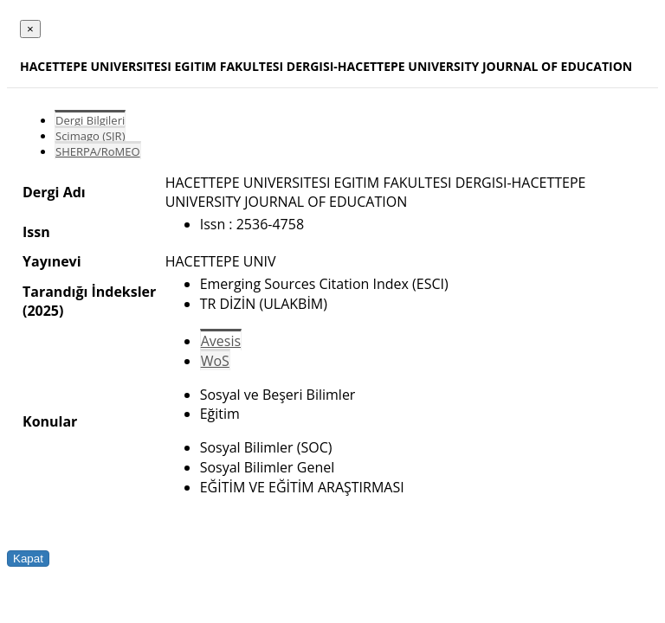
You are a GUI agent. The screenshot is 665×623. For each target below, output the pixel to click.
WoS (215, 360)
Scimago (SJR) (90, 136)
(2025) (43, 310)
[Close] (30, 29)
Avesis (221, 340)
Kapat (28, 558)
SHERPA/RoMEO (97, 151)
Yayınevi (52, 261)
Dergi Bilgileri (90, 120)
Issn (36, 231)
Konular (50, 421)
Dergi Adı (54, 192)
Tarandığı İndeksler (89, 291)
